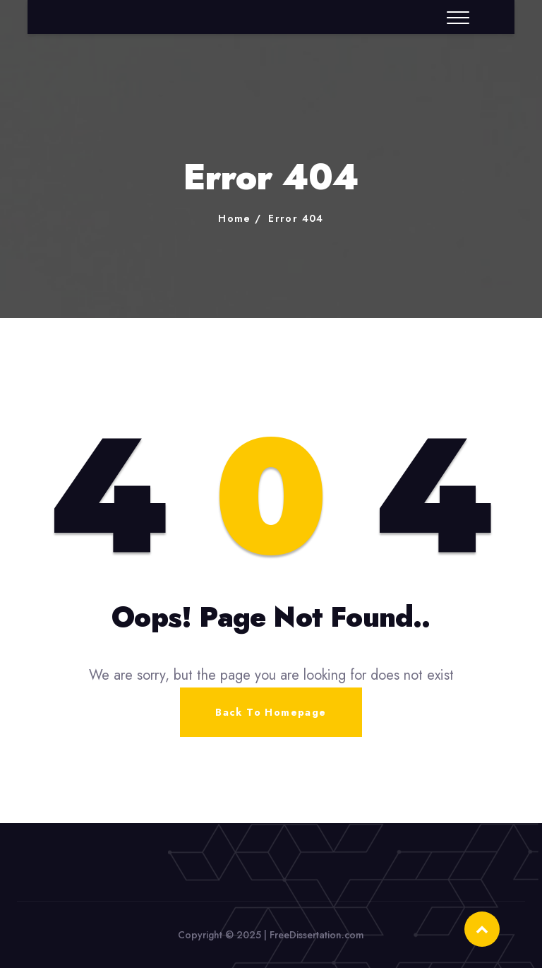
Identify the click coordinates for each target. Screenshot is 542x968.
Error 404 (296, 218)
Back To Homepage (270, 712)
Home (234, 218)
